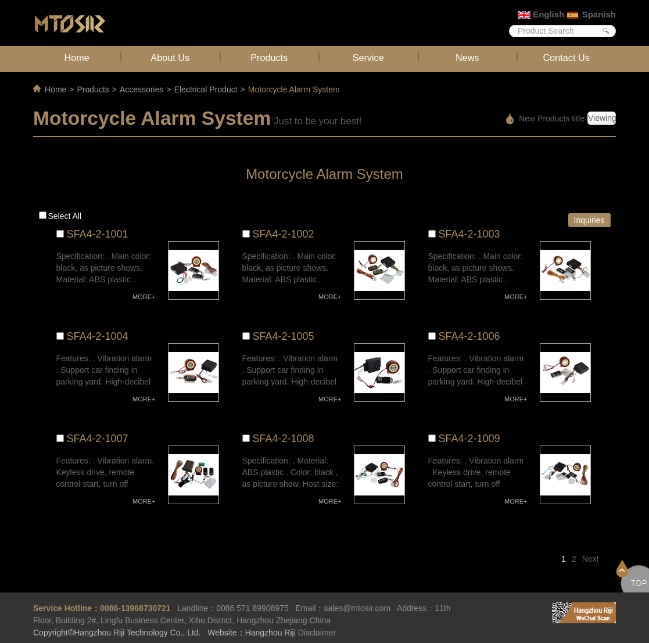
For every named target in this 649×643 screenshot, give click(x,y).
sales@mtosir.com (357, 608)
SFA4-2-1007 (97, 438)
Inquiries (589, 220)
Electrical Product (206, 89)
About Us (169, 57)
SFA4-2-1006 (469, 336)
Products (269, 57)
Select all (65, 216)
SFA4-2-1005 (283, 336)
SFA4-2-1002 (283, 234)
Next (590, 558)
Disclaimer (317, 632)
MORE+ (143, 296)
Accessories (141, 89)
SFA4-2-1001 (97, 234)
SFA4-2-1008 (283, 438)
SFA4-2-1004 (97, 336)
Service (368, 57)
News (467, 57)
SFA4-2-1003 (469, 234)
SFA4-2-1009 (469, 438)
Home (76, 57)
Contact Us (566, 57)
